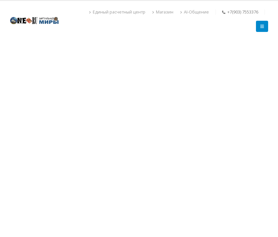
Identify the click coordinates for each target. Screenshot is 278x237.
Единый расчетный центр (117, 12)
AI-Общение (194, 12)
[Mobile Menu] (262, 26)
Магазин (162, 12)
